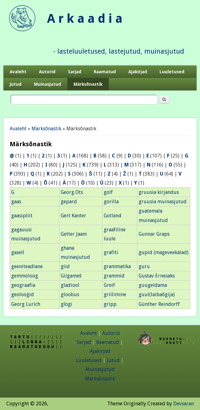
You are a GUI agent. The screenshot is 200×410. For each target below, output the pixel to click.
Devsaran (183, 404)
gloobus (70, 294)
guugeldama (153, 285)
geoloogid (22, 294)
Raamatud (105, 71)
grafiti (111, 252)
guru (144, 266)
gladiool (70, 285)
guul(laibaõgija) (157, 294)
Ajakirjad (137, 71)
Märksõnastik (88, 84)
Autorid (47, 71)
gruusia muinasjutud (163, 202)
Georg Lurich (25, 304)
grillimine (115, 294)
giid (65, 266)
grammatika (117, 266)
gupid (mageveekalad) (163, 252)
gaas (16, 202)
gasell (17, 252)
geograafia (23, 285)
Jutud (15, 84)
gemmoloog (24, 276)
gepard (69, 202)
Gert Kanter (73, 216)
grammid (114, 276)
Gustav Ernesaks (157, 276)
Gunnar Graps (154, 234)
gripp (110, 304)
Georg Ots (72, 192)
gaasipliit (21, 216)
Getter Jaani (74, 234)
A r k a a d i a (84, 18)
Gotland (112, 216)
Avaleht (18, 71)
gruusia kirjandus (159, 192)
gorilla (111, 202)
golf (108, 192)
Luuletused (172, 71)
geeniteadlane (27, 266)
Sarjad (74, 71)
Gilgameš (71, 276)
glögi (66, 304)
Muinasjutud (47, 84)
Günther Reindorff (159, 304)
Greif (109, 285)
